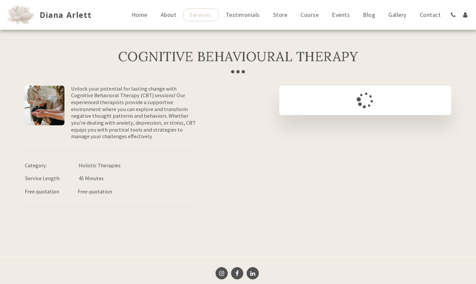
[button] (453, 15)
